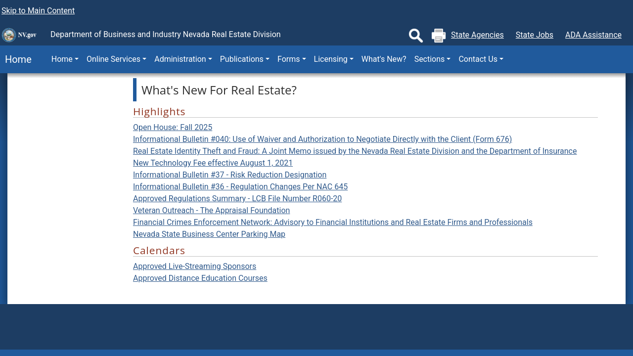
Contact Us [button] (477, 59)
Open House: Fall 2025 (172, 127)
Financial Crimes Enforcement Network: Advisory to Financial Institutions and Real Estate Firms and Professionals (333, 222)
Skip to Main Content (38, 10)
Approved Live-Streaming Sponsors (194, 266)
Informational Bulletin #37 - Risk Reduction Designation (229, 174)
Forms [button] (288, 59)
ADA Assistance (593, 35)
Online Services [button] (113, 59)
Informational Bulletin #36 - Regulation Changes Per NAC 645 (240, 186)
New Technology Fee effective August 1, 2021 (213, 163)
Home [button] (62, 59)
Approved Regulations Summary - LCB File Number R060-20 (237, 198)
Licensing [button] (331, 59)
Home (16, 59)
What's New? (384, 59)
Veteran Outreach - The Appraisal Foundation (211, 210)
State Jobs (534, 35)
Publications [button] (242, 59)
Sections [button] (429, 59)
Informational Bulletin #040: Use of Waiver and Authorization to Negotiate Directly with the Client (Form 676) (322, 139)
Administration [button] (180, 59)
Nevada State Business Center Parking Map (209, 234)
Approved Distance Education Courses (200, 278)
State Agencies (477, 35)
